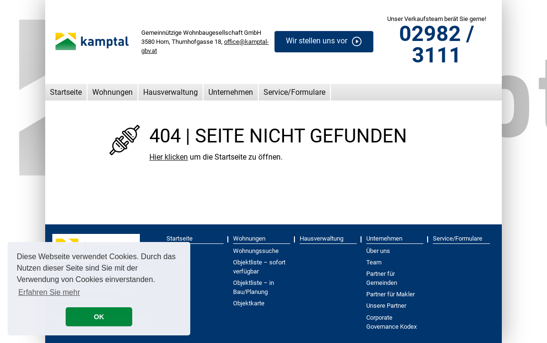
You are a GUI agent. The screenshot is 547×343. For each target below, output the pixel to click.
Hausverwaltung (170, 92)
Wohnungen (112, 92)
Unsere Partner (386, 305)
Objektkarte (248, 303)
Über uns (378, 250)
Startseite (66, 92)
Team (373, 262)
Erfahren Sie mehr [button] (49, 292)
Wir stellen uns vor (316, 41)
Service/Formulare (294, 92)
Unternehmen (230, 92)
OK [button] (99, 317)
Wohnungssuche (256, 250)
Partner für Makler (390, 294)
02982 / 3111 (436, 44)
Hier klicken (168, 156)
